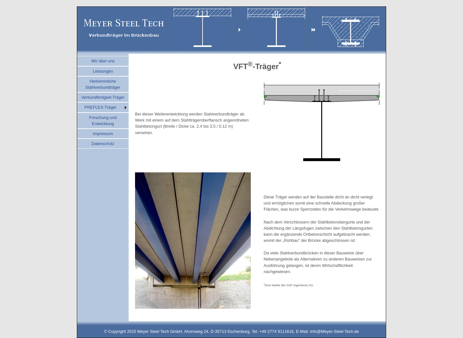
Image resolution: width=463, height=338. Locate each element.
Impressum (103, 133)
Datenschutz (102, 143)
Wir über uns (103, 61)
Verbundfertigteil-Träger (102, 97)
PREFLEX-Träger (101, 107)
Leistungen (103, 71)
